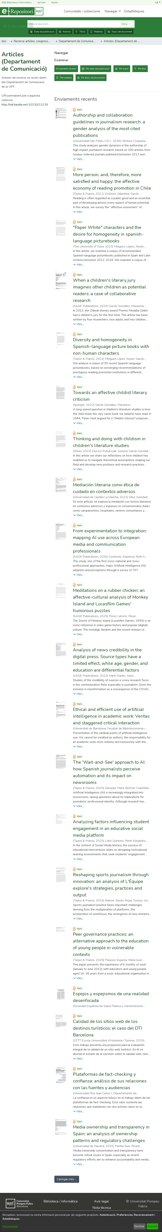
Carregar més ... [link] (67, 1179)
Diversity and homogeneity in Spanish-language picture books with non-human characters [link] (111, 346)
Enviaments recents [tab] (66, 68)
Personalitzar (10, 1226)
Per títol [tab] (142, 68)
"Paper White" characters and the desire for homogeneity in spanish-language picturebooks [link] (108, 234)
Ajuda (52, 2)
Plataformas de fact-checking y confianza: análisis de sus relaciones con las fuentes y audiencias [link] (109, 1081)
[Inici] (21, 11)
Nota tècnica (101, 1207)
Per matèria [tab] (66, 77)
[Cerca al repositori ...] (73, 24)
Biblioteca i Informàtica (60, 1201)
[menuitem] (112, 11)
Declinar (139, 1226)
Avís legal (101, 1201)
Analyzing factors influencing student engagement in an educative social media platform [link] (111, 828)
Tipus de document (119, 31)
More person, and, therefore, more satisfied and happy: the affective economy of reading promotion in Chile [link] (112, 181)
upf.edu (39, 2)
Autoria (65, 31)
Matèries (96, 31)
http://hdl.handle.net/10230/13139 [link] (25, 105)
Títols (80, 31)
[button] (157, 2)
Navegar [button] (111, 11)
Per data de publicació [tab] (98, 68)
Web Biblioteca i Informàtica (16, 2)
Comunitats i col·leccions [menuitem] (82, 11)
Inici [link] (4, 41)
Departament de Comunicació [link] (77, 41)
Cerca (127, 24)
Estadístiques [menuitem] (134, 11)
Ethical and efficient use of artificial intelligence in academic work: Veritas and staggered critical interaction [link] (111, 716)
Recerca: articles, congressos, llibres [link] (32, 41)
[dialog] (81, 1221)
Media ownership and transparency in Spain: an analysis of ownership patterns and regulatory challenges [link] (111, 1133)
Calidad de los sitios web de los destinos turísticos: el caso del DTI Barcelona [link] (107, 1028)
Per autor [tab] (123, 68)
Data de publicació (42, 31)
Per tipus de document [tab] (93, 77)
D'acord (152, 1226)
